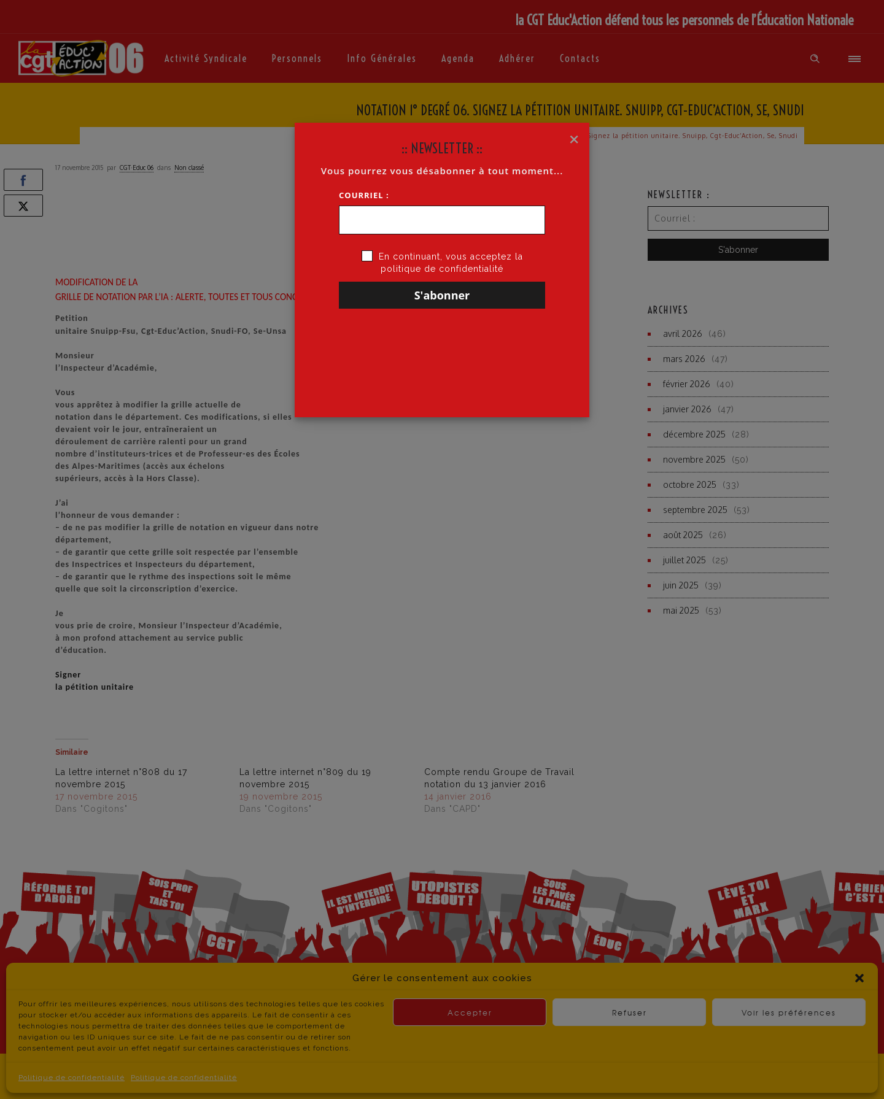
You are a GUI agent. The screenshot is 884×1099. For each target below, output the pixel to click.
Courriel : (364, 195)
